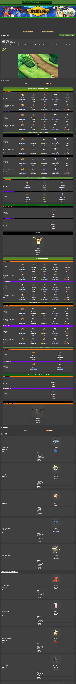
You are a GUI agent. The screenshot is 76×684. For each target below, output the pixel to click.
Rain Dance (40, 455)
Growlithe (55, 502)
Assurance (39, 564)
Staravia (38, 418)
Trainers (62, 35)
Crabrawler (53, 212)
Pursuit (39, 561)
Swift (38, 537)
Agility (38, 648)
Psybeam (39, 591)
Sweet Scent (40, 482)
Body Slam (39, 456)
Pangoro (67, 107)
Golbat (55, 528)
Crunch (39, 565)
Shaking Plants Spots (32, 177)
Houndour (55, 665)
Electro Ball (40, 620)
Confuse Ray (40, 534)
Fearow (22, 97)
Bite (38, 672)
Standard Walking (32, 88)
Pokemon (67, 35)
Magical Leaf (40, 483)
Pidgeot (38, 248)
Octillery (56, 585)
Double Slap (40, 454)
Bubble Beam (40, 457)
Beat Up (39, 674)
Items (72, 35)
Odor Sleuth (40, 673)
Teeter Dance (40, 484)
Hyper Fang (40, 563)
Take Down (40, 510)
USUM (50, 83)
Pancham (67, 97)
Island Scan (38, 232)
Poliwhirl (56, 447)
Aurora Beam (40, 593)
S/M (47, 83)
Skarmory (55, 97)
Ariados (44, 142)
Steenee (56, 474)
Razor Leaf (40, 481)
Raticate (33, 142)
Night (38, 134)
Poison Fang (40, 538)
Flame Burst (40, 512)
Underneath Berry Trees (32, 205)
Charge (39, 617)
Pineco (44, 185)
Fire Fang (39, 509)
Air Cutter (39, 535)
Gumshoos (33, 97)
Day (38, 90)
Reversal (39, 508)
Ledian (44, 97)
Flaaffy (55, 611)
